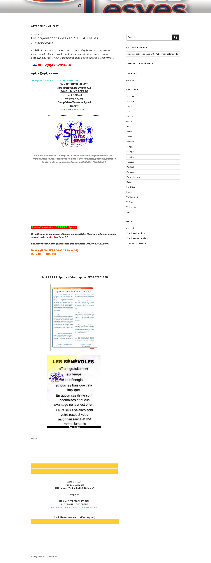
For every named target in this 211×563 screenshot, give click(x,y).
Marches (130, 142)
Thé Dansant (132, 197)
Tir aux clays (131, 207)
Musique (130, 162)
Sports (129, 192)
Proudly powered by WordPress (44, 556)
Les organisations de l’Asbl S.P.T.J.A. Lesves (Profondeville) (152, 54)
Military (129, 147)
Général (129, 121)
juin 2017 (130, 80)
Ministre (130, 157)
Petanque (130, 172)
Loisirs (129, 137)
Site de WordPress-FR (136, 243)
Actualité (130, 101)
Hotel (128, 126)
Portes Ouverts (133, 177)
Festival (129, 116)
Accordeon (131, 96)
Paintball (130, 167)
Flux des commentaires (137, 238)
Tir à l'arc (130, 202)
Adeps (129, 106)
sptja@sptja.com (44, 73)
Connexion (131, 228)
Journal (129, 132)
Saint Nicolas (132, 187)
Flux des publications (135, 233)
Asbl (128, 111)
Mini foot (130, 152)
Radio (128, 182)
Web (128, 212)
